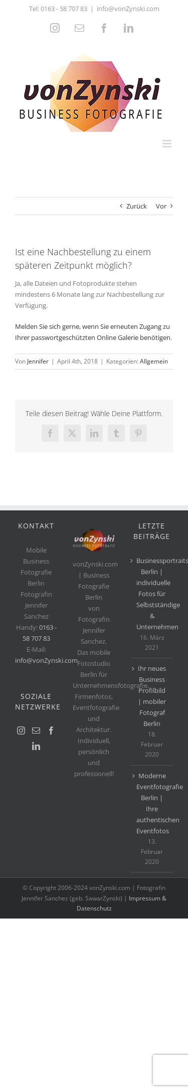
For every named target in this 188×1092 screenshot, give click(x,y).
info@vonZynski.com (128, 8)
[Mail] (36, 730)
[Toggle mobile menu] (167, 143)
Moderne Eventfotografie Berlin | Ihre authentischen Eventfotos (152, 803)
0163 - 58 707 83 (64, 8)
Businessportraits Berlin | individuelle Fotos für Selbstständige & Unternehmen (152, 593)
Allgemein (154, 361)
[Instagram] (21, 730)
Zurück (136, 206)
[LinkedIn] (36, 746)
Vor (161, 206)
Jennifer (38, 361)
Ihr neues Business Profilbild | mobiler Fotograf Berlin (152, 696)
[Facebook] (51, 730)
